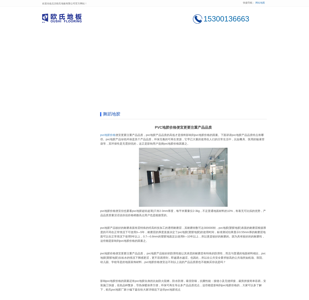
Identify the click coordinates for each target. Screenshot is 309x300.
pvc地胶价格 (108, 135)
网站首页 (57, 35)
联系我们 (239, 35)
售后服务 (209, 35)
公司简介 (87, 35)
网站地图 (260, 2)
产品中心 (118, 35)
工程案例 (148, 35)
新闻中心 (178, 35)
